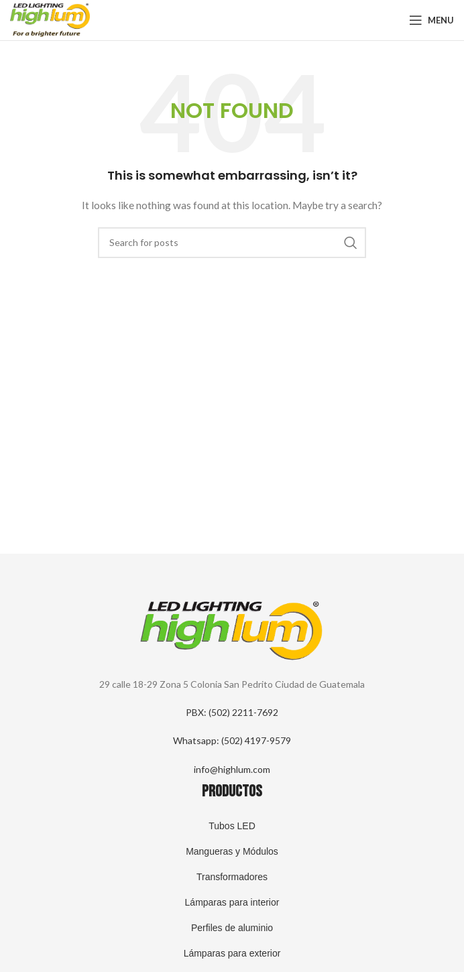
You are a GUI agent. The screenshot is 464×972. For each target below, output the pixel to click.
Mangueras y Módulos (232, 851)
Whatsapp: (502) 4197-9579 (232, 740)
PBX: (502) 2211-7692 (232, 712)
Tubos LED (232, 826)
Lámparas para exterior (232, 953)
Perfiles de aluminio (232, 927)
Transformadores (232, 876)
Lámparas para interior (232, 902)
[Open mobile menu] (431, 20)
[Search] (232, 242)
